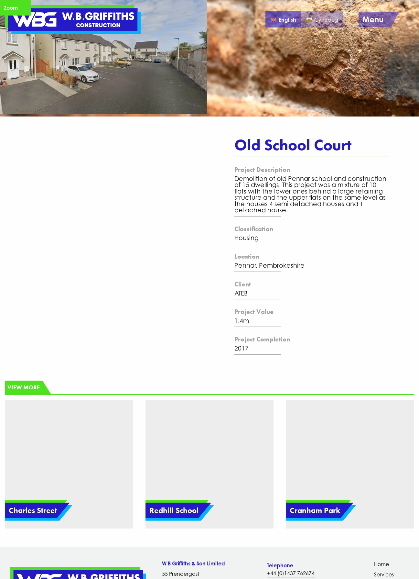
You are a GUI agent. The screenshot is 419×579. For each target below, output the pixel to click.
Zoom (11, 8)
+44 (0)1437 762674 (291, 573)
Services (384, 574)
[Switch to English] (283, 19)
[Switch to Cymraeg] (322, 19)
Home (381, 564)
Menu (372, 19)
